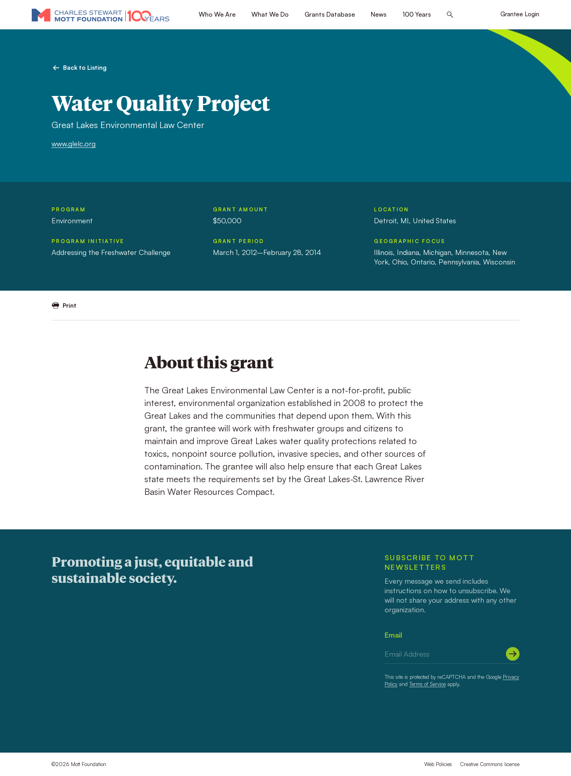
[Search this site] (450, 14)
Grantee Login (519, 14)
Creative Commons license (489, 764)
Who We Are (217, 14)
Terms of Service (427, 684)
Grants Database (330, 14)
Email (393, 634)
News (379, 14)
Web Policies (438, 764)
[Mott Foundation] (100, 14)
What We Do (270, 14)
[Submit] (512, 654)
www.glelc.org (74, 143)
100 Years (416, 14)
